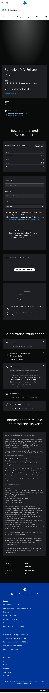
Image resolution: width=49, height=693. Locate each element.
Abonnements (41, 17)
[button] (16, 116)
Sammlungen (17, 17)
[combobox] (24, 185)
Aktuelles (6, 17)
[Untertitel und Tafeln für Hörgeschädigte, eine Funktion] (24, 356)
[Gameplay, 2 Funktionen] (24, 395)
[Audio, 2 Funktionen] (24, 344)
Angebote (29, 17)
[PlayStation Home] (24, 3)
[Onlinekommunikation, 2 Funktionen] (24, 406)
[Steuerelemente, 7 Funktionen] (24, 376)
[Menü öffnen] (2, 3)
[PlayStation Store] (10, 10)
